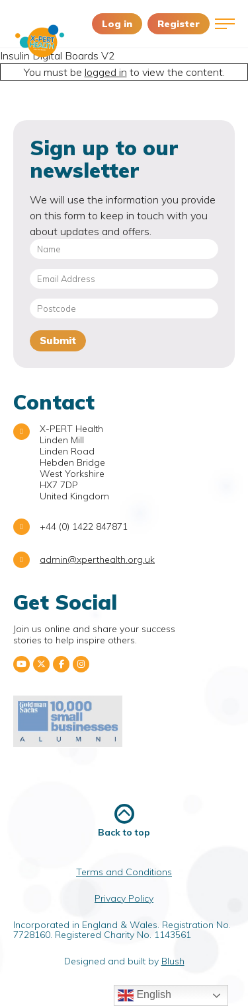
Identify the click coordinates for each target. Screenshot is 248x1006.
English (144, 995)
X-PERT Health (39, 41)
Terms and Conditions (124, 872)
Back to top (124, 821)
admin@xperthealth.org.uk (97, 559)
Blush (173, 961)
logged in (106, 72)
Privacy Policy (124, 898)
